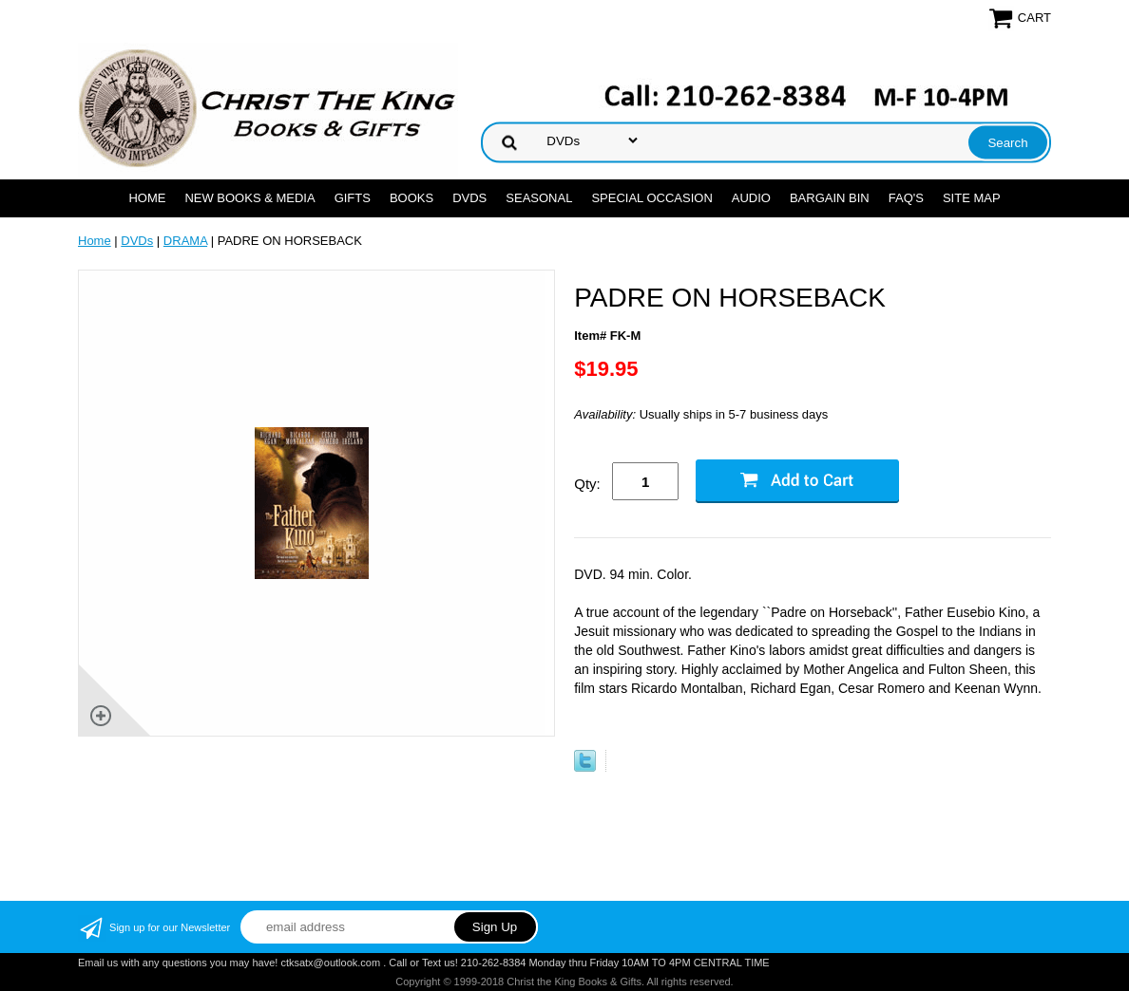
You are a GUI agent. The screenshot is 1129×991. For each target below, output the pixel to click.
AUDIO (751, 198)
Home (146, 198)
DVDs (469, 198)
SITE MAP (972, 198)
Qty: (587, 484)
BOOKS (411, 198)
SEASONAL (539, 198)
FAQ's (906, 198)
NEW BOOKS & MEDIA (249, 198)
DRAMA (185, 241)
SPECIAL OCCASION (651, 198)
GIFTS (353, 198)
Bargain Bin (830, 198)
